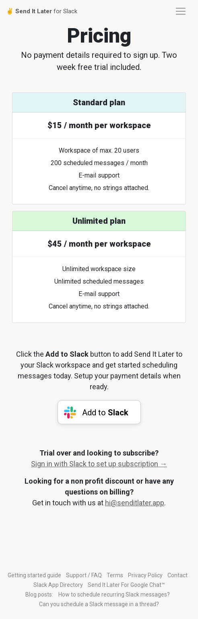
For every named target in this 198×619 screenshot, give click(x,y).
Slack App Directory (58, 585)
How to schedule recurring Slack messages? (114, 594)
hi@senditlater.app (134, 502)
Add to (104, 412)
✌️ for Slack (41, 11)
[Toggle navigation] (180, 11)
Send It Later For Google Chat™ (126, 585)
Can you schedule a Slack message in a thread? (99, 604)
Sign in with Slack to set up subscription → (99, 464)
